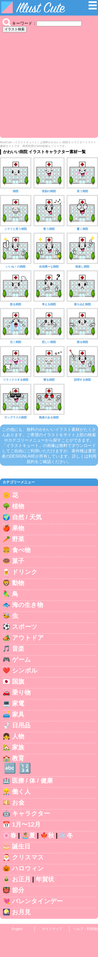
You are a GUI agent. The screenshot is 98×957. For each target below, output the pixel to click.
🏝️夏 (28, 835)
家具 (18, 714)
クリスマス (28, 857)
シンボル (25, 670)
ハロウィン (28, 868)
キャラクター (31, 813)
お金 (18, 802)
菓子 (18, 560)
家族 (18, 747)
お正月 (21, 879)
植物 (18, 506)
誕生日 (21, 846)
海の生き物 (27, 604)
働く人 (21, 791)
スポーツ (24, 626)
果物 (18, 528)
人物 (18, 736)
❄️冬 (66, 835)
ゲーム (21, 659)
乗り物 (21, 692)
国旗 (18, 681)
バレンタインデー (37, 901)
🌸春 (9, 835)
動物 (18, 582)
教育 (18, 758)
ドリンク (25, 571)
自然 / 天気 (27, 517)
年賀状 (45, 879)
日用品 (21, 725)
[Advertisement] (49, 84)
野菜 (18, 539)
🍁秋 (47, 835)
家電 (18, 703)
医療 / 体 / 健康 (32, 780)
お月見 (21, 912)
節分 (18, 890)
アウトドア (28, 637)
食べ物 (21, 550)
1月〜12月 (26, 824)
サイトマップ (52, 929)
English (17, 929)
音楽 (18, 648)
